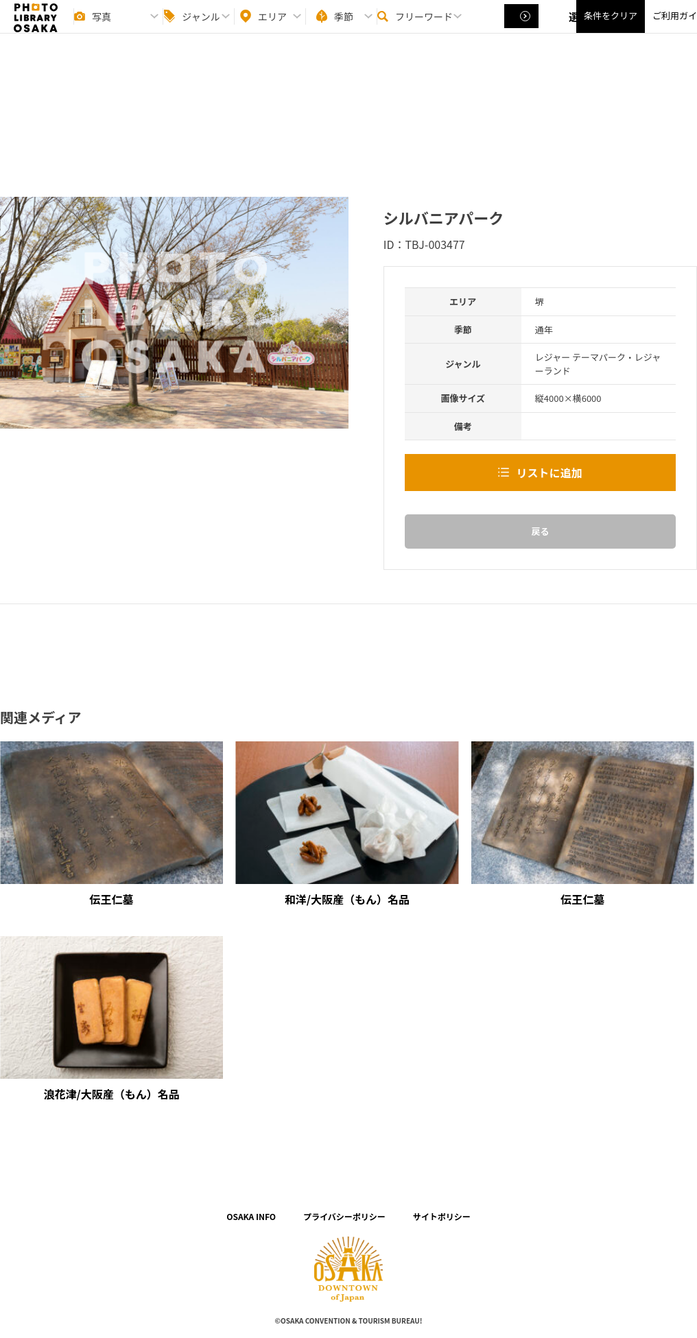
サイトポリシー (442, 1216)
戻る (540, 531)
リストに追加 (549, 472)
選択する (523, 28)
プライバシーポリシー (344, 1216)
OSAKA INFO (251, 1216)
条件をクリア (610, 27)
